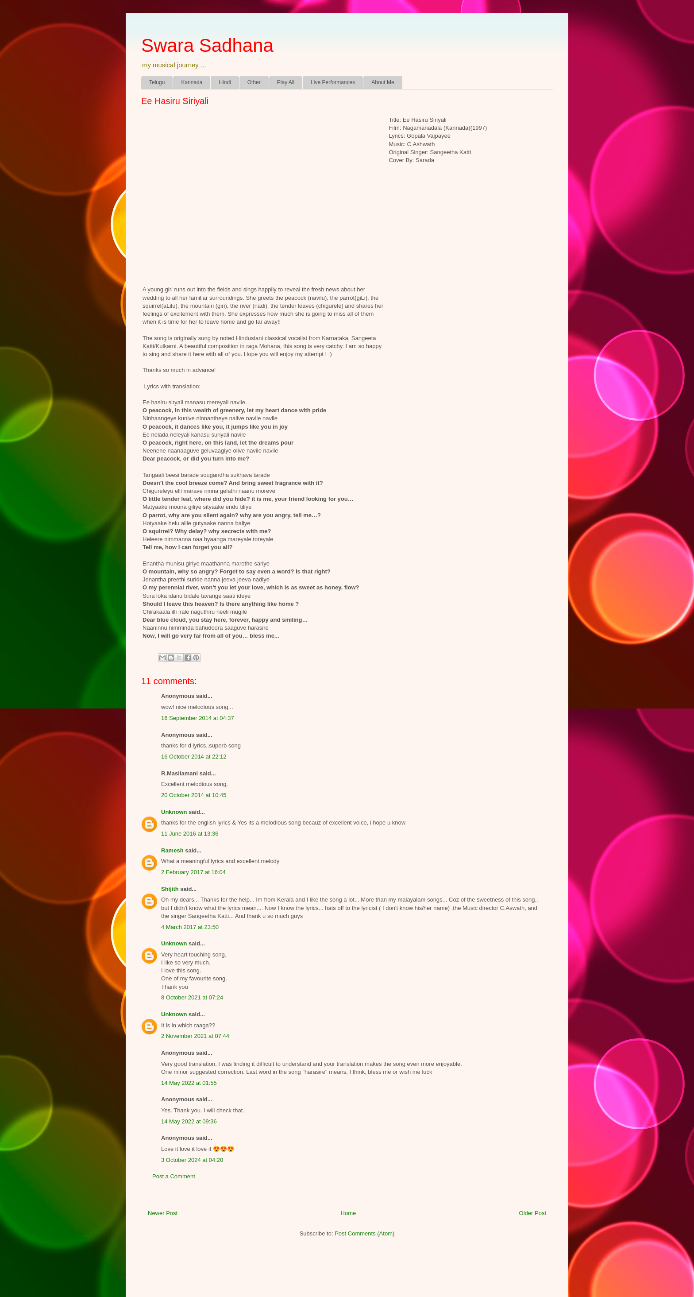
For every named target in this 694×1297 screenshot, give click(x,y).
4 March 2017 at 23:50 (190, 927)
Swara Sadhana (207, 45)
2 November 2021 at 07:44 (195, 1036)
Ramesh (172, 850)
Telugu (157, 82)
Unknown (174, 812)
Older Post (532, 1213)
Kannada (191, 82)
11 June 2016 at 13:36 (189, 833)
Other (254, 82)
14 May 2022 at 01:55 (189, 1083)
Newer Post (162, 1213)
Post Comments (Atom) (364, 1233)
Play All (285, 82)
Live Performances (333, 82)
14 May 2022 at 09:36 (189, 1121)
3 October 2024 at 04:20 (192, 1160)
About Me (382, 82)
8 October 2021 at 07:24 (192, 997)
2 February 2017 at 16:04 (193, 872)
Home (348, 1213)
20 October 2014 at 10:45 (193, 795)
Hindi (225, 82)
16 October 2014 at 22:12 (193, 756)
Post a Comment (173, 1176)
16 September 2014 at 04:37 (197, 718)
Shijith (170, 889)
